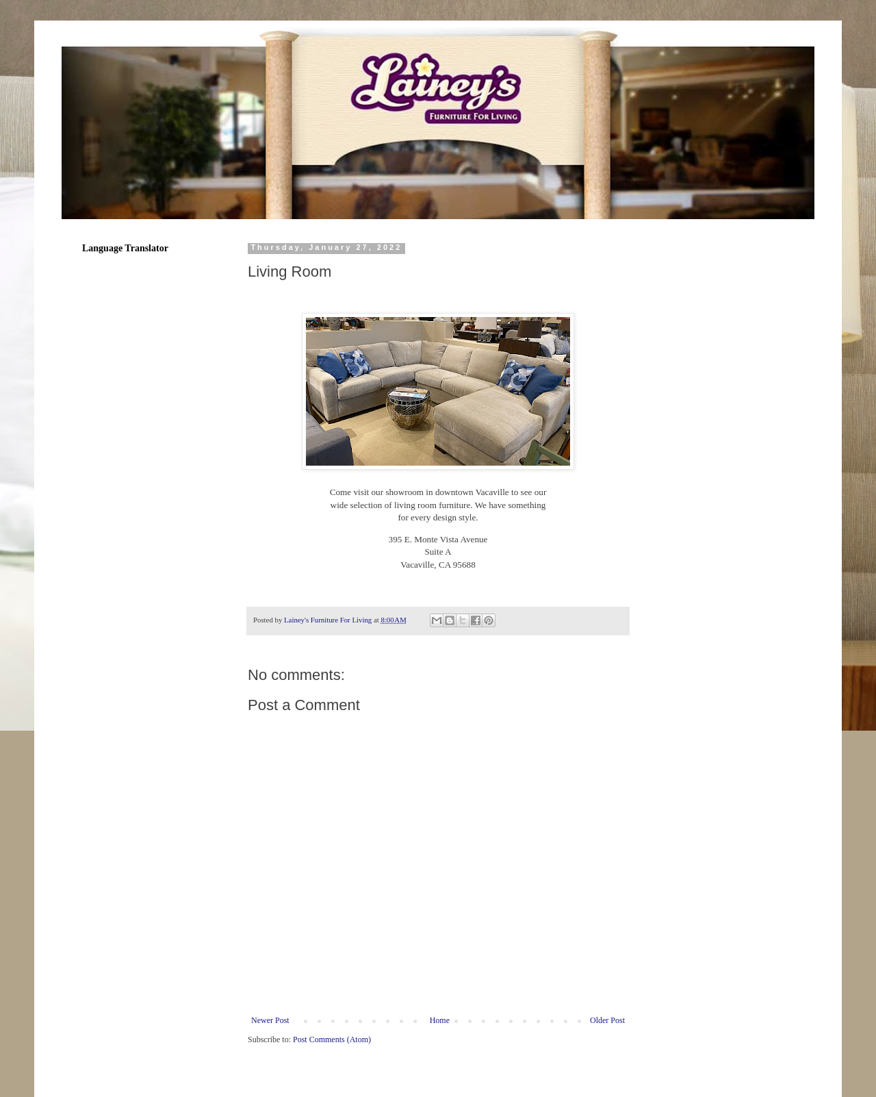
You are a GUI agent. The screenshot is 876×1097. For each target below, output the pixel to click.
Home (440, 1020)
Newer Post (270, 1020)
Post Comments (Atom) (332, 1039)
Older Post (607, 1020)
